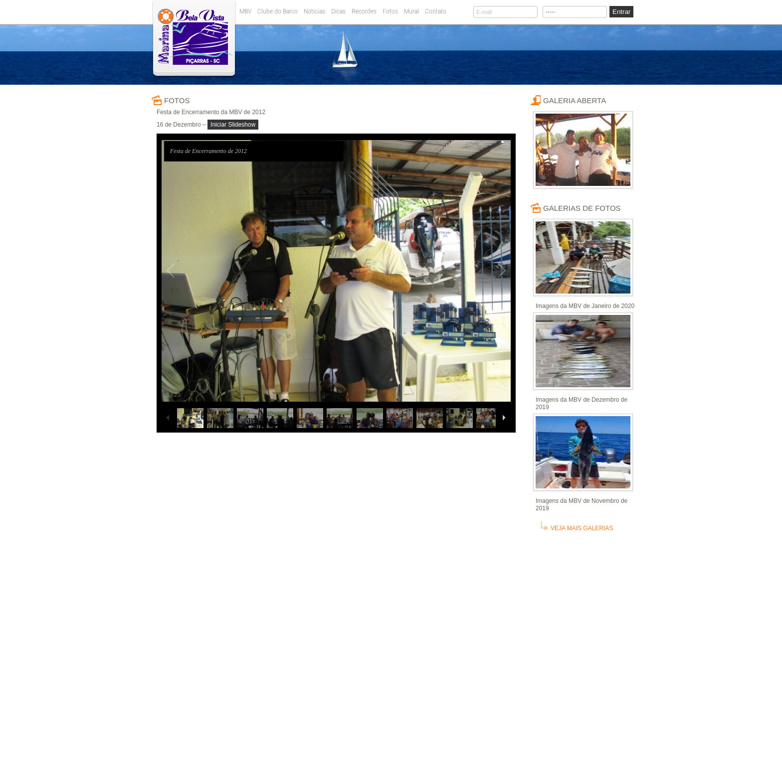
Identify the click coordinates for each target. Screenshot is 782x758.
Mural (411, 11)
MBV (245, 11)
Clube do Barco (277, 11)
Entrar (621, 11)
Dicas (338, 11)
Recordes (364, 11)
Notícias (314, 11)
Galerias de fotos (582, 208)
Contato (435, 11)
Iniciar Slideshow (232, 124)
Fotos (390, 11)
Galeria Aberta (574, 100)
